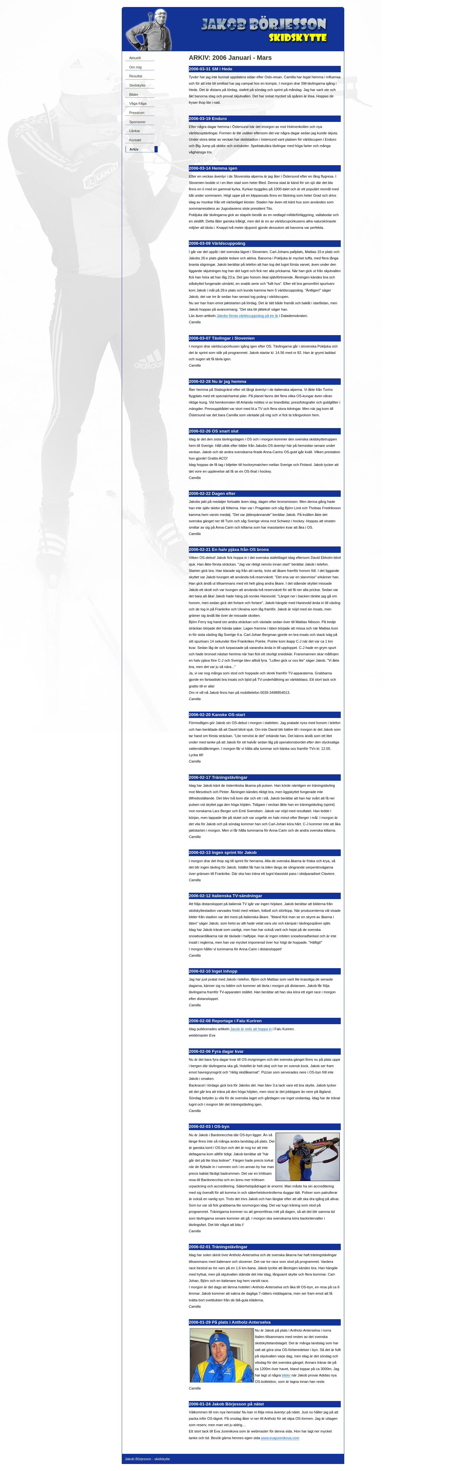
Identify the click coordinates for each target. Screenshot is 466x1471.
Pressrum (136, 113)
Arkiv (133, 149)
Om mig (135, 67)
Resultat (135, 76)
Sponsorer (137, 122)
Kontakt (135, 140)
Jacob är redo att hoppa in (251, 1029)
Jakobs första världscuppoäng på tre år (247, 316)
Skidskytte (137, 85)
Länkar (134, 131)
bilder (286, 1375)
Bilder (133, 94)
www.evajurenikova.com (280, 1438)
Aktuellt (135, 58)
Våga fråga (138, 103)
